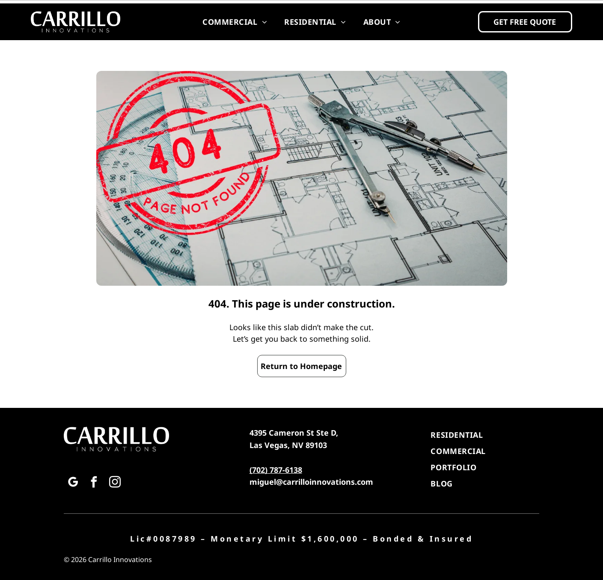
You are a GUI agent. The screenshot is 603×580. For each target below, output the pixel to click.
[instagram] (115, 483)
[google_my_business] (73, 483)
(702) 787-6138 (276, 470)
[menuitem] (235, 21)
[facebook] (94, 483)
